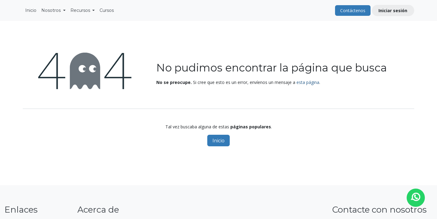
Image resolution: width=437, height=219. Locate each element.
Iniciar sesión (392, 10)
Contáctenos (352, 10)
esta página (307, 82)
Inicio (218, 140)
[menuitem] (31, 10)
